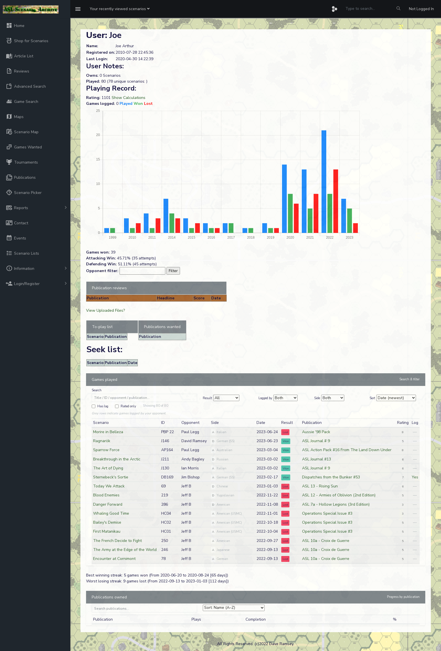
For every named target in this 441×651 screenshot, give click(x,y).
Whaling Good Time (111, 513)
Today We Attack (109, 486)
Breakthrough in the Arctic (116, 459)
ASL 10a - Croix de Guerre (325, 540)
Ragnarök (101, 441)
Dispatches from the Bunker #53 (331, 477)
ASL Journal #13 (316, 459)
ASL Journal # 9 (316, 441)
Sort (372, 398)
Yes (415, 477)
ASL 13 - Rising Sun (320, 486)
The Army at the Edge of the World (125, 549)
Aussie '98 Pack (316, 432)
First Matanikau (106, 531)
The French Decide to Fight (117, 540)
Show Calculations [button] (128, 97)
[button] (120, 9)
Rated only (128, 406)
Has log (102, 406)
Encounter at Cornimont (114, 558)
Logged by (265, 398)
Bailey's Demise (107, 522)
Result (207, 398)
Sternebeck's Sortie (110, 477)
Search (97, 390)
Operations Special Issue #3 (327, 513)
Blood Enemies (106, 495)
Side (317, 398)
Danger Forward (107, 504)
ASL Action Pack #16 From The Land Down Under (347, 450)
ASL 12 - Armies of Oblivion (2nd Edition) (338, 495)
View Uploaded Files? (105, 310)
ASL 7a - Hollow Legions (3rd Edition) (336, 504)
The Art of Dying (108, 468)
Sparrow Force (106, 450)
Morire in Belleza (108, 432)
